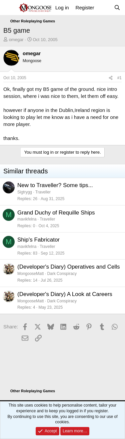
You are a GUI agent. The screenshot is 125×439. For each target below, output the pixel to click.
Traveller (43, 192)
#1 (119, 78)
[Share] (110, 78)
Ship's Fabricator (38, 240)
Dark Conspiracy (62, 273)
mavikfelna (26, 219)
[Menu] (9, 7)
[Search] (117, 7)
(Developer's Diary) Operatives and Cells (68, 267)
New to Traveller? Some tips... (55, 185)
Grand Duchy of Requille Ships (56, 212)
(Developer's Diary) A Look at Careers (64, 294)
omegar (16, 39)
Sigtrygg (24, 192)
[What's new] (103, 7)
